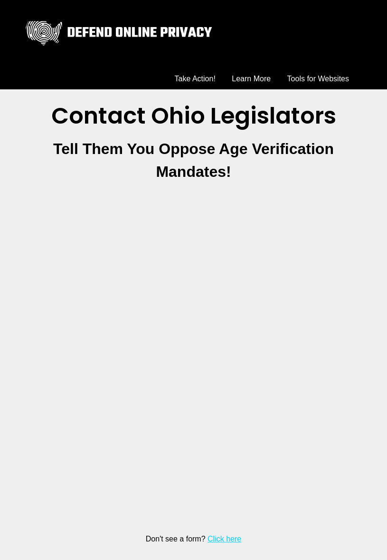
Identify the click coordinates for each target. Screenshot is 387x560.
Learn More (251, 79)
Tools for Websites (318, 79)
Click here (224, 539)
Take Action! (195, 79)
